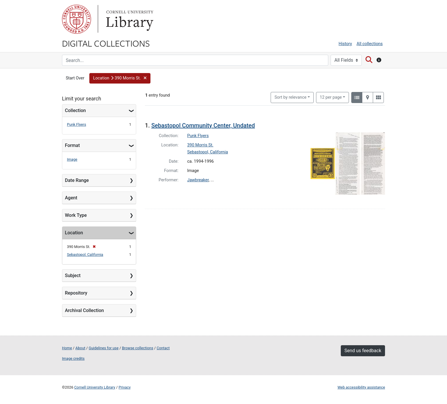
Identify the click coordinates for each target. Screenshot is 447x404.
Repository (76, 293)
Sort (290, 97)
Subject (73, 275)
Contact (163, 348)
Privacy (124, 387)
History (345, 43)
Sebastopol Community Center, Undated (203, 125)
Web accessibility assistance (361, 387)
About (80, 348)
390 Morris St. (200, 145)
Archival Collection (84, 310)
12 (331, 97)
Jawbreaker (198, 180)
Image (72, 159)
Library (129, 19)
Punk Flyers (76, 124)
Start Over (75, 78)
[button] (119, 78)
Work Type (76, 215)
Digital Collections (106, 43)
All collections (369, 43)
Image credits (73, 358)
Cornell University (76, 19)
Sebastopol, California (85, 254)
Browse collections (137, 348)
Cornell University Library (94, 387)
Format (72, 145)
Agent (71, 198)
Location (74, 232)
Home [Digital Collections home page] (67, 348)
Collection (75, 110)
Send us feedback (363, 350)
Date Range (77, 180)
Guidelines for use (103, 348)
